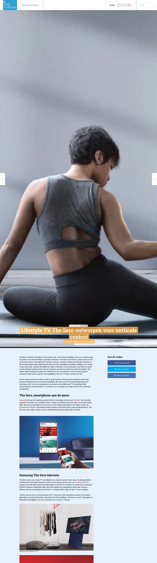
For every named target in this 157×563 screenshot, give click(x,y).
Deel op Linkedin (123, 375)
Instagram (23, 407)
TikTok (32, 407)
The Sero (77, 400)
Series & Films (30, 5)
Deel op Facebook (122, 363)
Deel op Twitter (123, 369)
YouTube (78, 482)
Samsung (23, 400)
